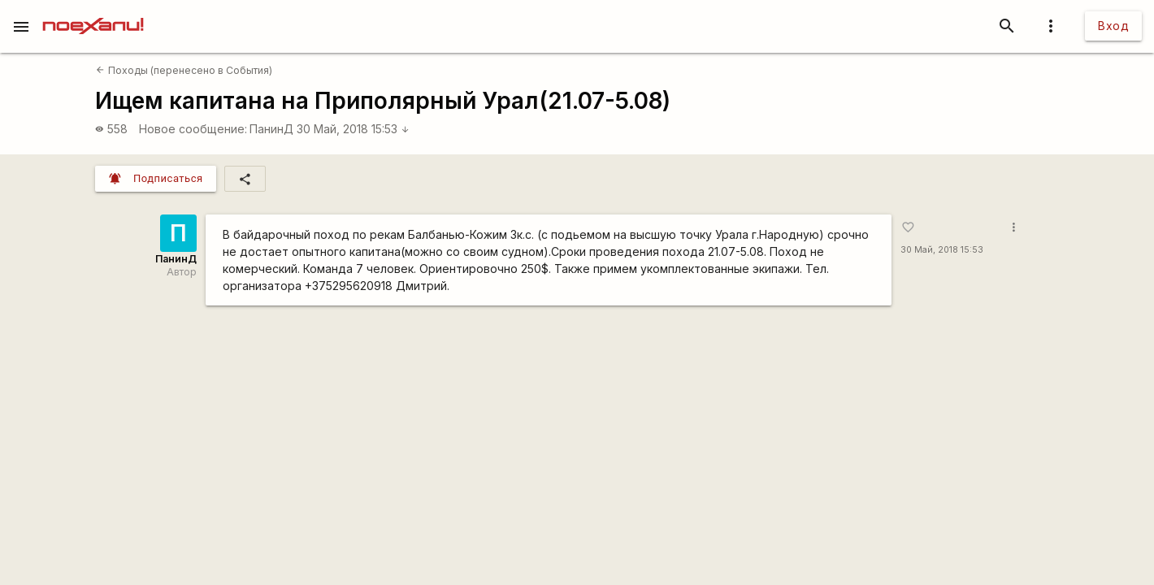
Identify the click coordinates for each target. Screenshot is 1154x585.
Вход (1113, 25)
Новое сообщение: (193, 129)
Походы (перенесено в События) (183, 70)
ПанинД (271, 129)
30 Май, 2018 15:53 (353, 129)
